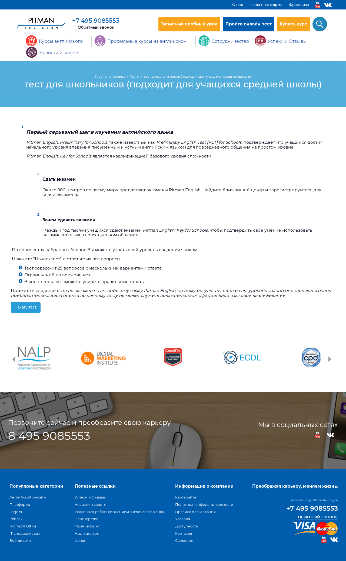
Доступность (186, 526)
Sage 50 (16, 512)
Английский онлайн (27, 497)
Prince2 (15, 519)
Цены (80, 541)
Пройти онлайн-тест (248, 24)
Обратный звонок (96, 27)
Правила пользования (195, 512)
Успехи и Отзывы (90, 497)
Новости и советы (91, 505)
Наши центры (87, 534)
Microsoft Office (22, 526)
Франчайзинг (87, 526)
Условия (182, 519)
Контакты (183, 534)
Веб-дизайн (20, 541)
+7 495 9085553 (95, 20)
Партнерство (86, 519)
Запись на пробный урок (189, 24)
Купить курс (293, 24)
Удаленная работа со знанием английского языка (119, 512)
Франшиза (299, 4)
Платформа (19, 505)
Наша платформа (265, 4)
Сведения (184, 541)
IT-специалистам (24, 534)
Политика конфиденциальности (204, 505)
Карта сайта (185, 497)
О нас (237, 4)
